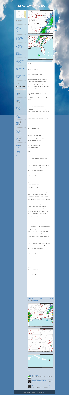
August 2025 (17, 110)
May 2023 (17, 141)
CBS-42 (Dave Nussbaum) (19, 47)
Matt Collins (18, 151)
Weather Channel (18, 62)
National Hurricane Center (19, 54)
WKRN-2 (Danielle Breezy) (19, 48)
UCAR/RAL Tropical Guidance (20, 60)
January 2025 (18, 118)
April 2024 (17, 129)
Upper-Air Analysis (18, 28)
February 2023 (18, 145)
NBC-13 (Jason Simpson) (19, 45)
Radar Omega (18, 67)
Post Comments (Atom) (35, 300)
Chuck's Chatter (18, 76)
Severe (17, 94)
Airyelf (37, 392)
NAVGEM (17, 36)
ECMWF (17, 32)
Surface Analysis (18, 27)
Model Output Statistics (19, 37)
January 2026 (18, 106)
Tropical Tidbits (18, 78)
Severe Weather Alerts (19, 52)
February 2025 (18, 117)
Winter (16, 99)
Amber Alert (17, 102)
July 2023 (17, 139)
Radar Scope (17, 70)
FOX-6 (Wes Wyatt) (18, 44)
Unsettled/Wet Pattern (35, 375)
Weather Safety (18, 100)
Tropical (17, 95)
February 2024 (18, 131)
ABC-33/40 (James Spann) (19, 46)
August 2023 (17, 138)
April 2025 (17, 115)
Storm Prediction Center (19, 53)
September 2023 (18, 137)
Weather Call (17, 69)
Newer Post (30, 298)
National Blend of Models (19, 38)
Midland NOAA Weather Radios (20, 68)
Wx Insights (17, 77)
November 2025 (18, 107)
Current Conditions (18, 21)
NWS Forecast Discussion (19, 55)
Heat (16, 101)
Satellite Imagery (18, 26)
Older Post (51, 298)
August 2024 (17, 124)
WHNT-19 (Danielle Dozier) (19, 40)
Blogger (43, 392)
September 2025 (18, 109)
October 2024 (18, 122)
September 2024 (18, 123)
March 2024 (17, 130)
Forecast (17, 93)
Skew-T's (17, 29)
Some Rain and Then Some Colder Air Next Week (39, 380)
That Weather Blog (29, 6)
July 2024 (17, 125)
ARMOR (17, 22)
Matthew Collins (19, 152)
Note (29, 370)
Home (41, 298)
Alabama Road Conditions (19, 71)
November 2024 (18, 121)
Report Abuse (18, 147)
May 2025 (17, 114)
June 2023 (17, 140)
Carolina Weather (18, 63)
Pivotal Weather (18, 59)
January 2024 (18, 132)
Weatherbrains (18, 61)
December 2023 (18, 133)
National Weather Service (19, 39)
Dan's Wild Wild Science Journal (20, 75)
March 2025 (17, 116)
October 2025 (18, 108)
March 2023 (17, 144)
